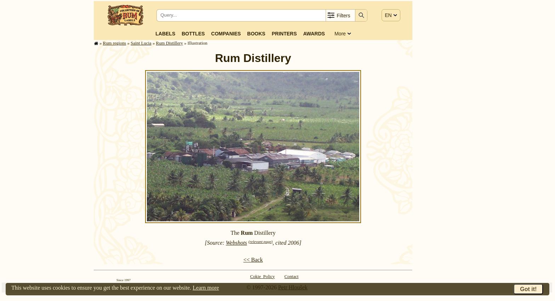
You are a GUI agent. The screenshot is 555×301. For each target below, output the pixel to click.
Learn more (206, 288)
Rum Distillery (169, 43)
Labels (165, 33)
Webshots (236, 243)
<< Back (253, 260)
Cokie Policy (262, 276)
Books (256, 33)
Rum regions (114, 43)
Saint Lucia (141, 43)
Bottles (193, 33)
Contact (292, 276)
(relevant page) (260, 241)
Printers (284, 33)
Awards (314, 33)
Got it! (528, 289)
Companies (226, 33)
